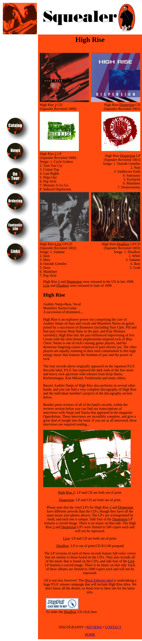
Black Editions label (99, 580)
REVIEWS (94, 627)
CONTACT (113, 627)
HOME (90, 634)
